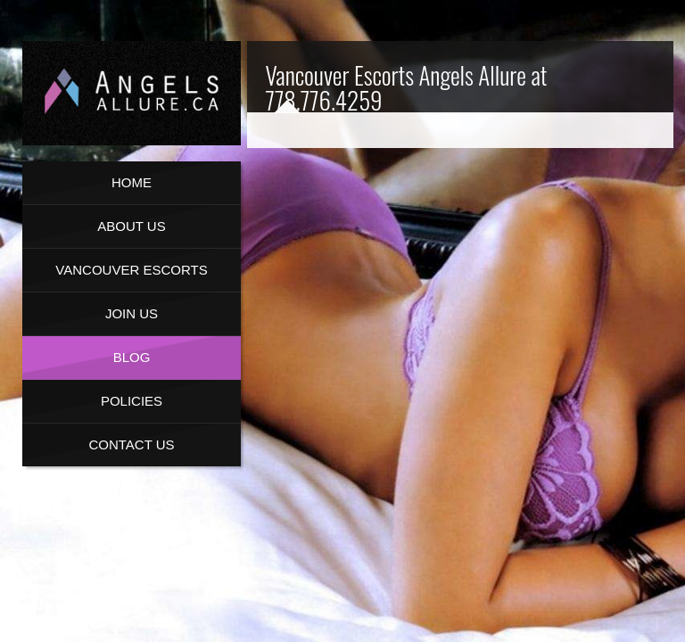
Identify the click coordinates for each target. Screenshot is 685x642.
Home (131, 182)
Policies (131, 400)
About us (131, 226)
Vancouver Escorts (131, 269)
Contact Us (131, 444)
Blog (132, 357)
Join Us (131, 313)
